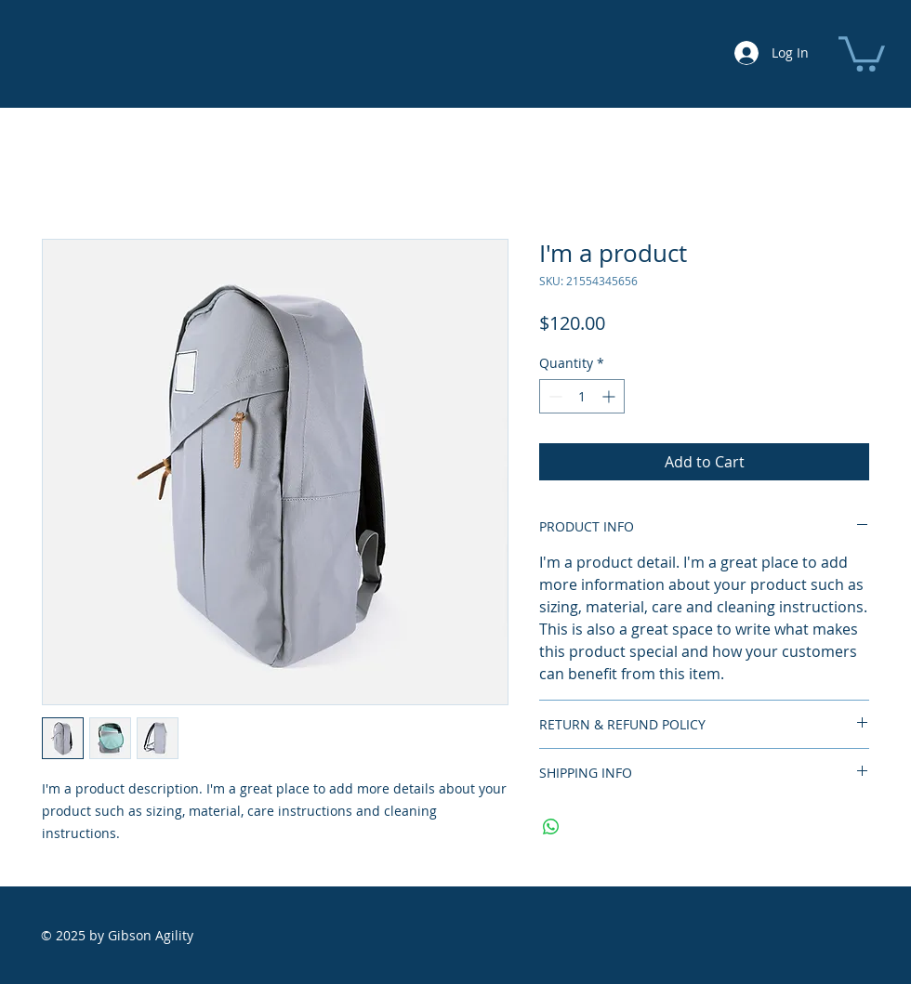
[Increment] (610, 396)
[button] (861, 52)
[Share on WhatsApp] (551, 827)
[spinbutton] (582, 396)
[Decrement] (553, 396)
